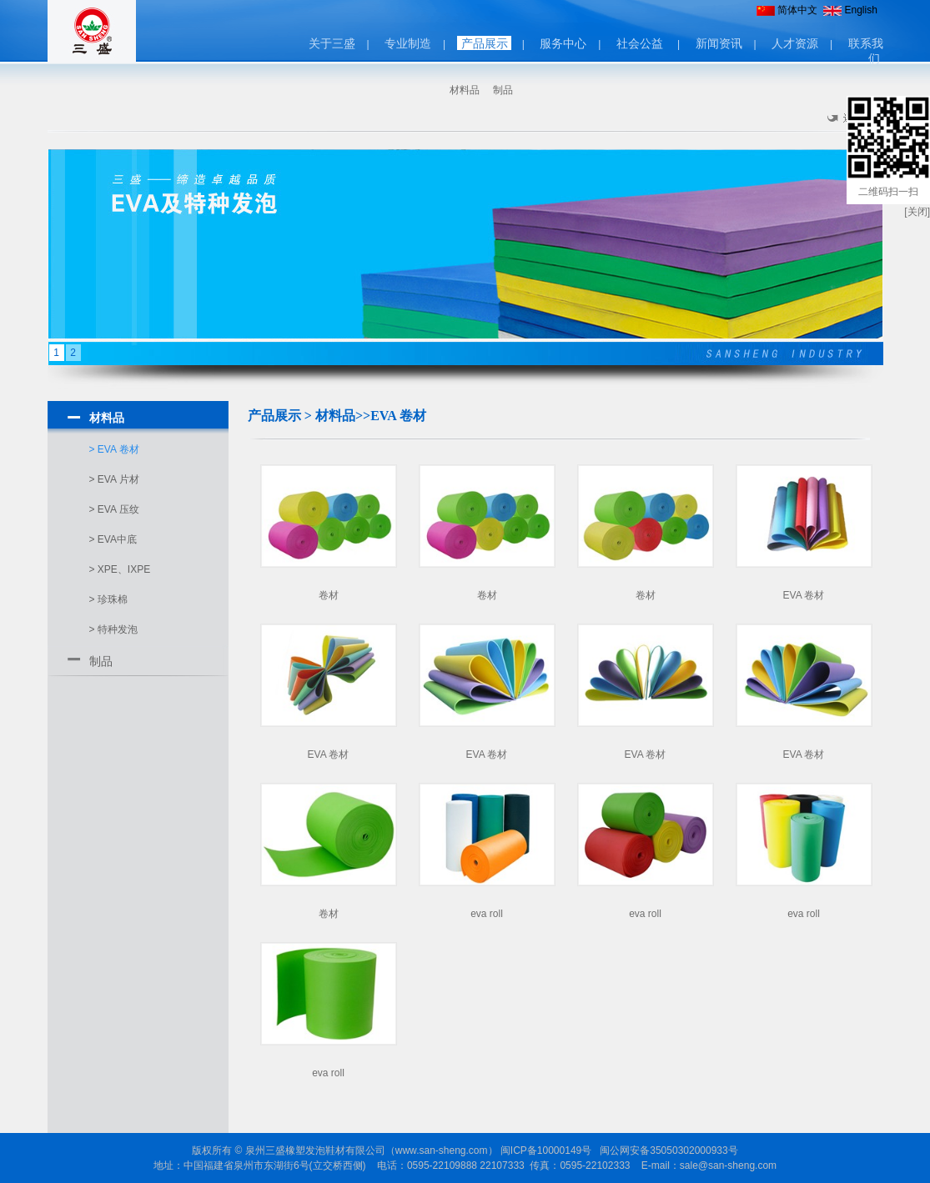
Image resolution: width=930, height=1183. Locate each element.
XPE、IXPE (124, 569)
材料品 (465, 90)
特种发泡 (118, 629)
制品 (503, 90)
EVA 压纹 (118, 509)
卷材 (329, 595)
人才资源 (795, 44)
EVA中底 (117, 539)
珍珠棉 (113, 599)
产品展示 (484, 44)
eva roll (486, 914)
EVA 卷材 (118, 449)
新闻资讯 (719, 44)
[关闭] (917, 212)
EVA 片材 (118, 479)
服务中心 (563, 44)
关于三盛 (332, 44)
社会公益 (639, 44)
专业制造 (408, 44)
